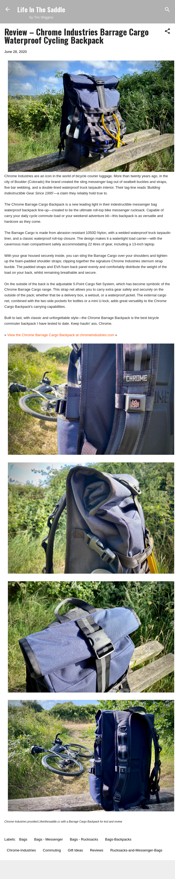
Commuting (52, 850)
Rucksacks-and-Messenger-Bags (136, 850)
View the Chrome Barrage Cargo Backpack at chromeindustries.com (60, 335)
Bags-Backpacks (118, 839)
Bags (23, 839)
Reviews (96, 850)
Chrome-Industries (21, 850)
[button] (167, 31)
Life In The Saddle (41, 9)
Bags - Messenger (48, 839)
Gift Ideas (75, 850)
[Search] (167, 10)
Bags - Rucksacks (84, 839)
